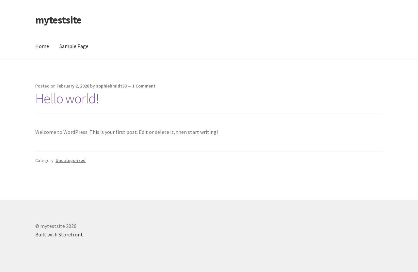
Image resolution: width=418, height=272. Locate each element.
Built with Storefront (59, 234)
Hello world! (67, 98)
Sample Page (73, 46)
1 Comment (143, 86)
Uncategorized (71, 160)
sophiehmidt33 (111, 86)
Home (42, 46)
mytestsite (58, 19)
